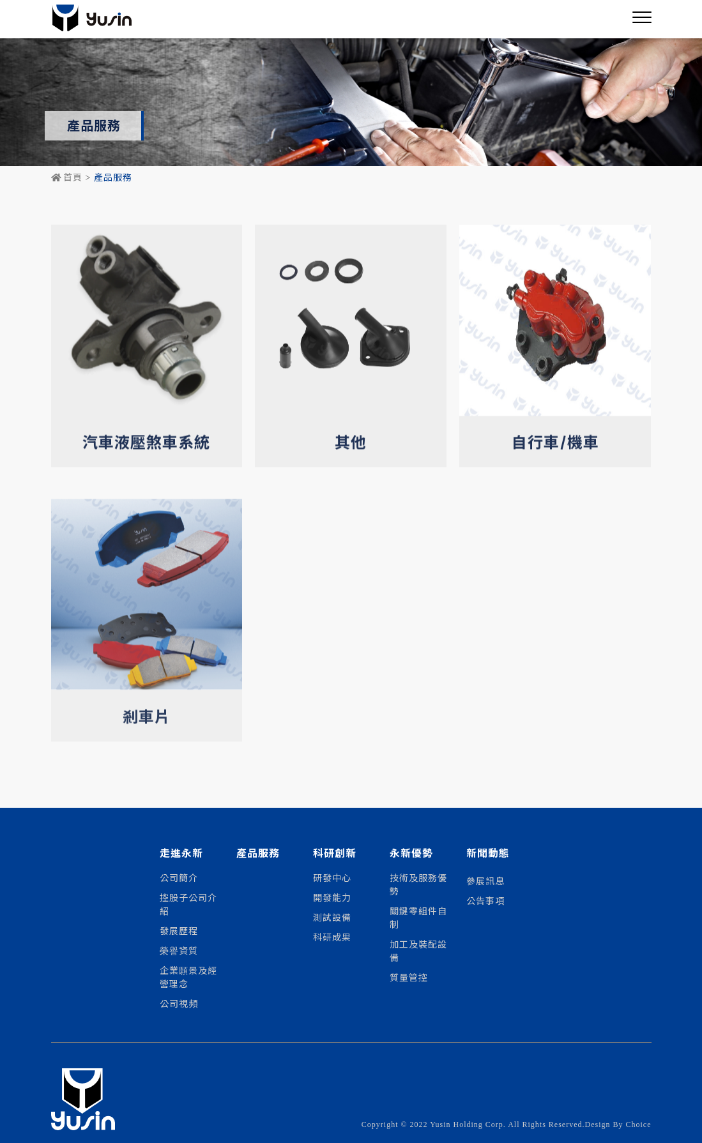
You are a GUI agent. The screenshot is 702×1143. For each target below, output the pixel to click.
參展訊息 (485, 880)
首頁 (66, 177)
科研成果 (332, 936)
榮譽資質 (179, 950)
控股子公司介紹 (188, 904)
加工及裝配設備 (418, 950)
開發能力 (332, 897)
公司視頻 (179, 1003)
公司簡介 (179, 877)
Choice (639, 1124)
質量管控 (409, 977)
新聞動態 (488, 853)
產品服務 (258, 853)
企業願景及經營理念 (188, 977)
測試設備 (332, 917)
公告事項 (485, 900)
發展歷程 (179, 930)
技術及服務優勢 (418, 884)
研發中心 (332, 877)
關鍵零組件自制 (418, 917)
